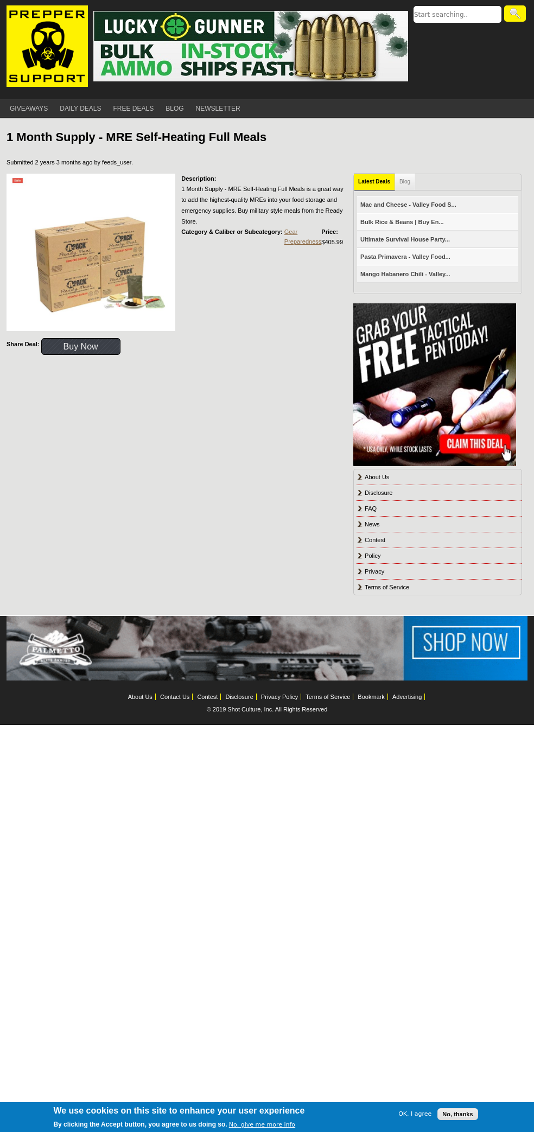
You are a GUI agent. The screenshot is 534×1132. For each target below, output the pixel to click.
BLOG (174, 108)
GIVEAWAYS (29, 108)
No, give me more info (262, 1124)
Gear (290, 231)
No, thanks (457, 1114)
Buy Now (80, 346)
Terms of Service (387, 587)
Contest (375, 540)
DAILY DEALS (80, 108)
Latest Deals (374, 182)
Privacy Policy (279, 697)
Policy (372, 555)
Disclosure (378, 492)
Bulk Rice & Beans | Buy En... (401, 222)
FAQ (371, 508)
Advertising (407, 697)
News (372, 524)
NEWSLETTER (218, 108)
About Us (377, 477)
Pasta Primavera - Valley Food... (405, 256)
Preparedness (303, 241)
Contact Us (174, 697)
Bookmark (371, 697)
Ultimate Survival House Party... (405, 239)
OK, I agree (414, 1113)
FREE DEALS (133, 108)
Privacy (374, 571)
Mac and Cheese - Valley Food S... (408, 204)
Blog (404, 182)
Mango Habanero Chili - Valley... (405, 274)
